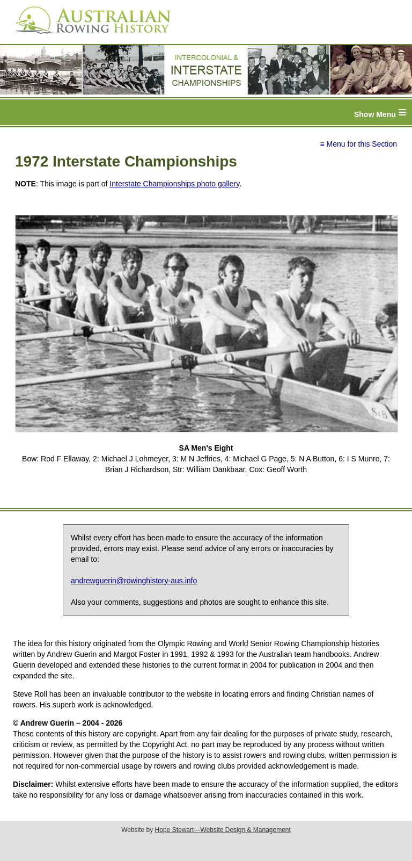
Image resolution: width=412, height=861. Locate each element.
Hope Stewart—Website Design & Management (223, 830)
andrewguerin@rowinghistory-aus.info (134, 580)
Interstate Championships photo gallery (174, 183)
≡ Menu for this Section (358, 144)
